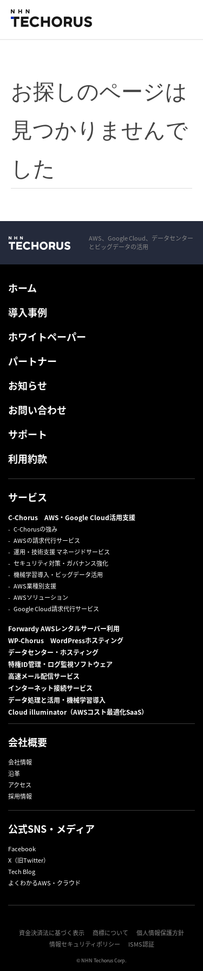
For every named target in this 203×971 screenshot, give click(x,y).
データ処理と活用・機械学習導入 (57, 700)
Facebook (22, 849)
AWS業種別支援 (35, 586)
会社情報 (20, 762)
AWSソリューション (41, 597)
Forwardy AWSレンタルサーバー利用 (64, 628)
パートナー (32, 361)
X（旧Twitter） (28, 860)
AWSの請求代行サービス (47, 540)
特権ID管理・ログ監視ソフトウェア (60, 664)
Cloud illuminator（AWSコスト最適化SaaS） (78, 712)
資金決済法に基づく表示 (51, 933)
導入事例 (27, 312)
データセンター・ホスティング (53, 652)
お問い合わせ (37, 410)
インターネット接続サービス (50, 688)
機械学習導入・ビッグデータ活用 (58, 575)
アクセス (19, 785)
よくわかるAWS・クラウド (44, 883)
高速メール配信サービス (44, 676)
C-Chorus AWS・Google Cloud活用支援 (71, 517)
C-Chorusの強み (35, 529)
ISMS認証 (141, 944)
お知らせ (27, 385)
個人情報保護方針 (160, 933)
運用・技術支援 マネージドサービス (62, 552)
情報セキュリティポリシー (84, 944)
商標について (110, 933)
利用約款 (27, 458)
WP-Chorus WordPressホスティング (65, 640)
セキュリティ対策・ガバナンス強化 (61, 563)
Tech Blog (21, 872)
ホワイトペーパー (47, 336)
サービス (27, 497)
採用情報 (20, 796)
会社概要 (27, 742)
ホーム (22, 288)
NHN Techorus (39, 243)
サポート (27, 434)
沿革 (14, 773)
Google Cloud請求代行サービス (56, 609)
